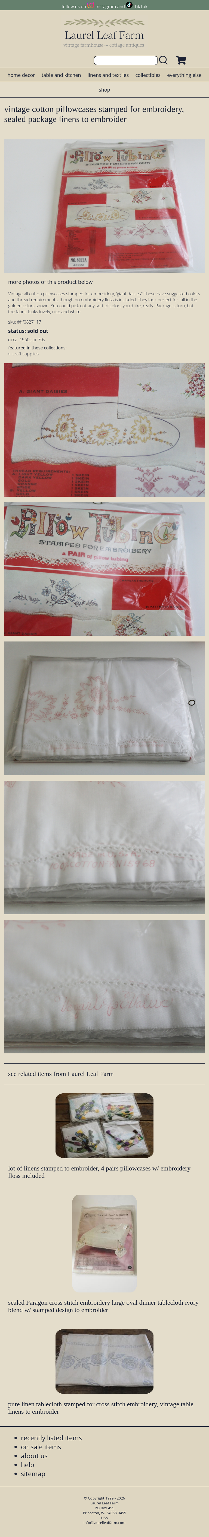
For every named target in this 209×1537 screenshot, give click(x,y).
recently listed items (51, 1437)
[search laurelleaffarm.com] (164, 60)
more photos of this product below (50, 282)
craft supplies (26, 354)
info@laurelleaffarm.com (104, 1522)
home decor (21, 75)
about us (34, 1455)
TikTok (140, 7)
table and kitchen (61, 75)
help (27, 1464)
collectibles (147, 75)
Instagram (106, 7)
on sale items (41, 1446)
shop (104, 89)
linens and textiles (108, 75)
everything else (184, 75)
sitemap (33, 1473)
